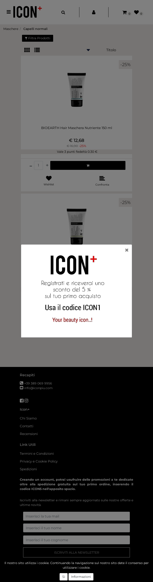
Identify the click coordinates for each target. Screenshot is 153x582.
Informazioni (81, 577)
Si (63, 577)
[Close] (127, 250)
